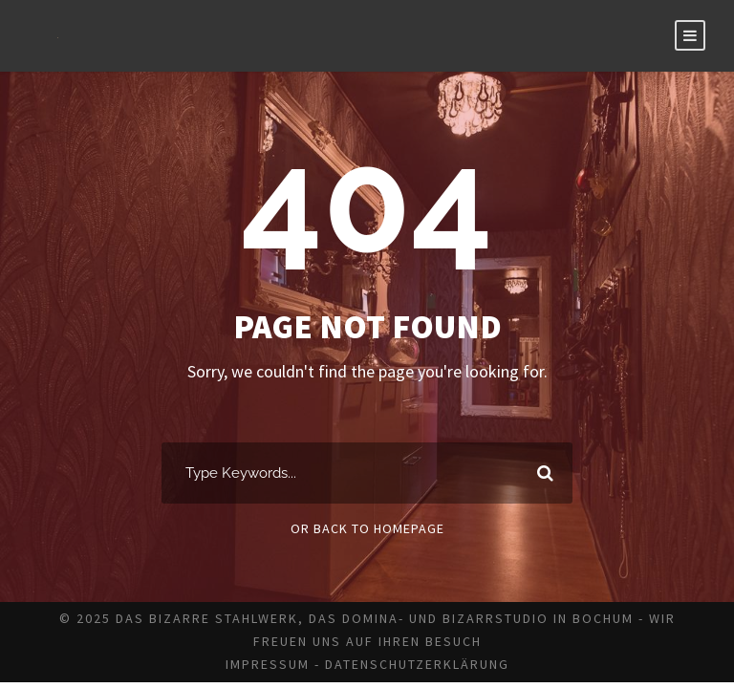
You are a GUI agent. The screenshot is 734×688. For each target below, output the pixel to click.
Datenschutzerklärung (417, 664)
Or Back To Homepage (367, 528)
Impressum (268, 664)
